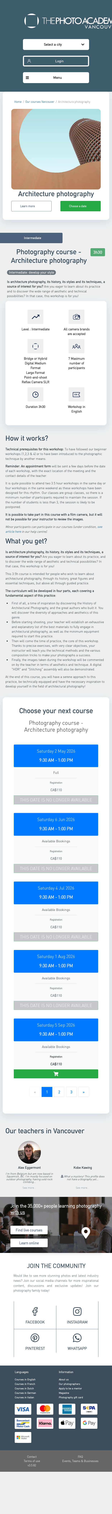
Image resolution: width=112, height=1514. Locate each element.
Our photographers (69, 1383)
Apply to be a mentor (70, 1388)
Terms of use (32, 1461)
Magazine (64, 1392)
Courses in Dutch (24, 1388)
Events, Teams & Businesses (80, 1461)
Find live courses (29, 1230)
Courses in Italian (24, 1397)
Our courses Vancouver (39, 101)
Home (18, 101)
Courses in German (25, 1392)
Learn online (29, 1243)
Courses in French (25, 1383)
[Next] (83, 1092)
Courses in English (25, 1379)
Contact (32, 1456)
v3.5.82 (32, 1465)
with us (17, 1212)
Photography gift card (71, 1397)
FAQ (80, 1456)
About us (64, 1379)
